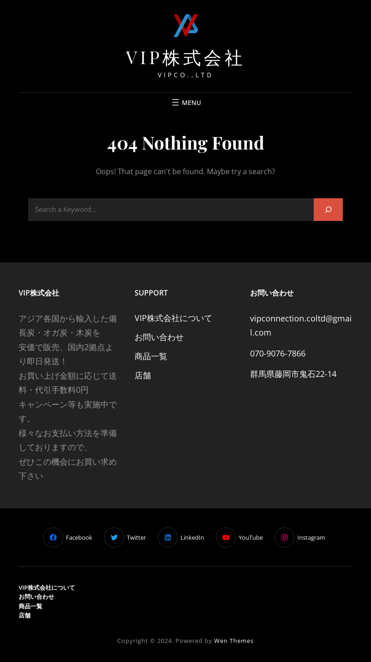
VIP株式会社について (173, 317)
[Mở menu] (185, 102)
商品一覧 (151, 356)
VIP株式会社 (186, 57)
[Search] (328, 209)
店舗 (143, 375)
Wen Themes (234, 641)
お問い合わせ (159, 336)
